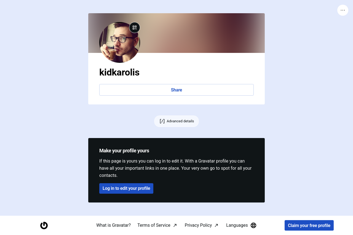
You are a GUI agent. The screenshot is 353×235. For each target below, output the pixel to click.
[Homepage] (44, 225)
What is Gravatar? (113, 225)
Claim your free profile (309, 225)
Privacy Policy (198, 225)
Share (176, 90)
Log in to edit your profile (126, 188)
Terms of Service (153, 225)
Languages (241, 225)
